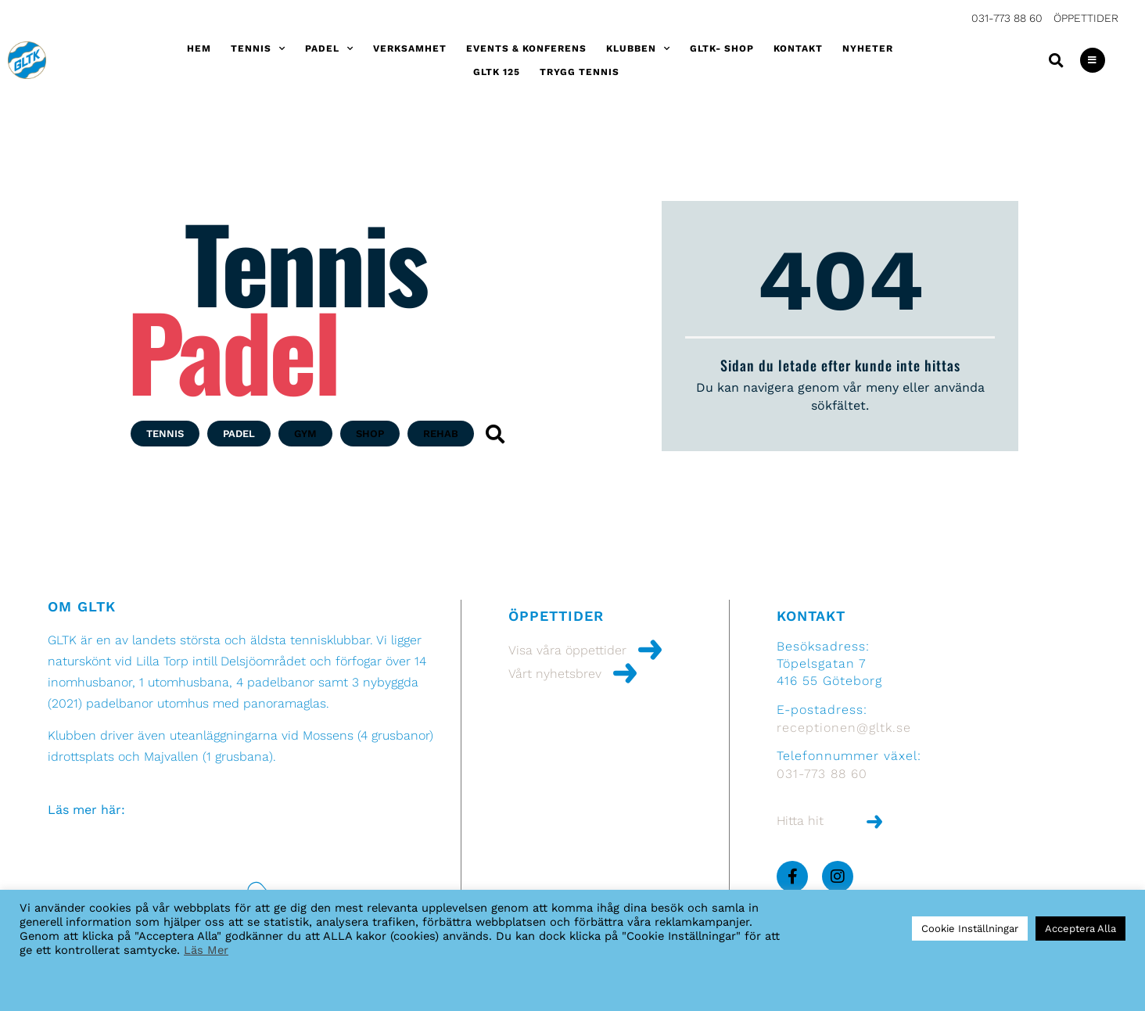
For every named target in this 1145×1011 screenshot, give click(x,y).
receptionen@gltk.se (844, 727)
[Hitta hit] (874, 822)
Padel (329, 48)
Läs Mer (206, 950)
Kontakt (798, 48)
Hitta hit (800, 820)
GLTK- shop (722, 48)
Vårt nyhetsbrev (554, 673)
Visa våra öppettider (567, 650)
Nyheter (867, 48)
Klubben (638, 48)
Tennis (258, 48)
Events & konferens (526, 48)
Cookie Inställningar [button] (969, 928)
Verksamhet (410, 48)
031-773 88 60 (1007, 18)
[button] (1056, 60)
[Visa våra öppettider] (650, 649)
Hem (199, 48)
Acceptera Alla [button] (1080, 928)
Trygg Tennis (579, 71)
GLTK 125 (496, 71)
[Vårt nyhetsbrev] (625, 673)
